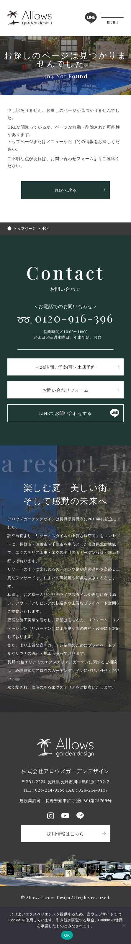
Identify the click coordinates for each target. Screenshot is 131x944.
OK (67, 935)
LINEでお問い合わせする (65, 413)
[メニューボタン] (112, 18)
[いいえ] (124, 925)
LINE (91, 18)
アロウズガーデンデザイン (29, 18)
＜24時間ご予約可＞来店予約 (65, 367)
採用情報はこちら (65, 834)
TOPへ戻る (65, 190)
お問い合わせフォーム (65, 390)
